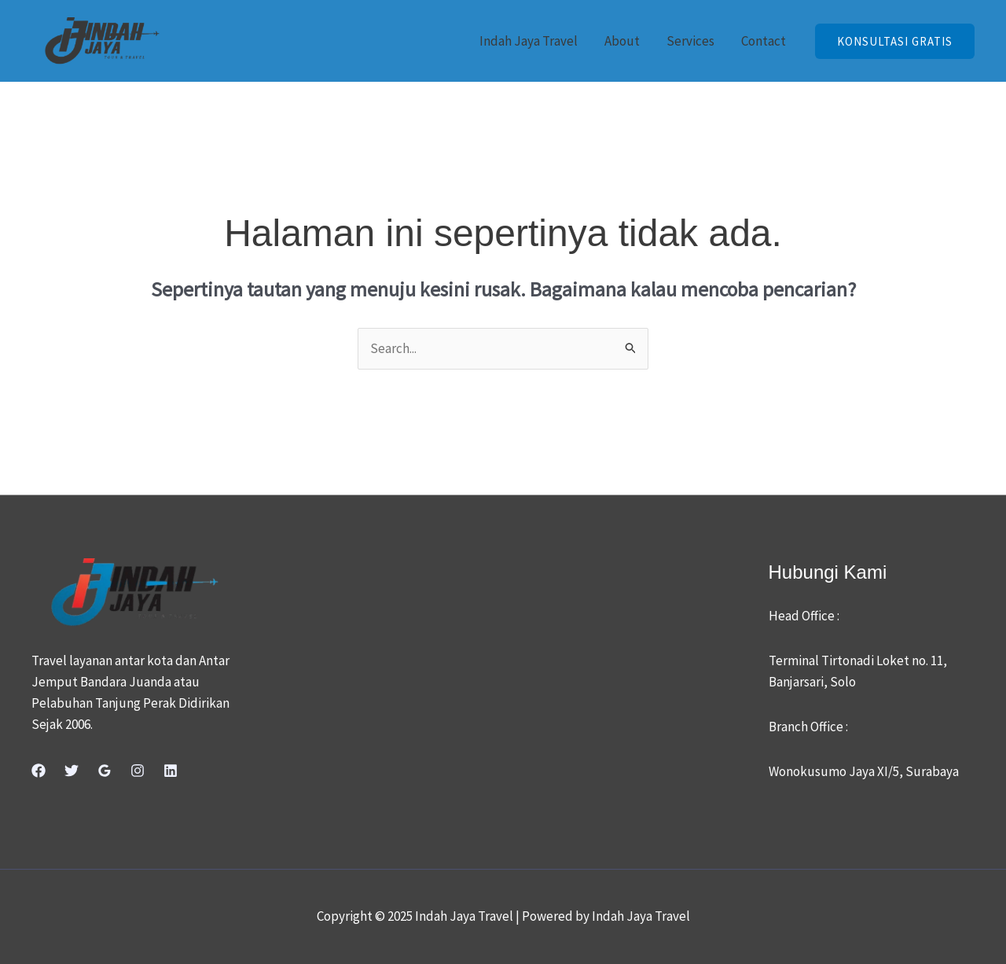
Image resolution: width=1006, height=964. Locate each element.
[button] (895, 41)
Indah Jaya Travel (528, 41)
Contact (763, 41)
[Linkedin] (170, 770)
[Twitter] (71, 770)
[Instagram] (137, 770)
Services (690, 41)
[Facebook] (38, 770)
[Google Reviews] (104, 770)
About (622, 41)
